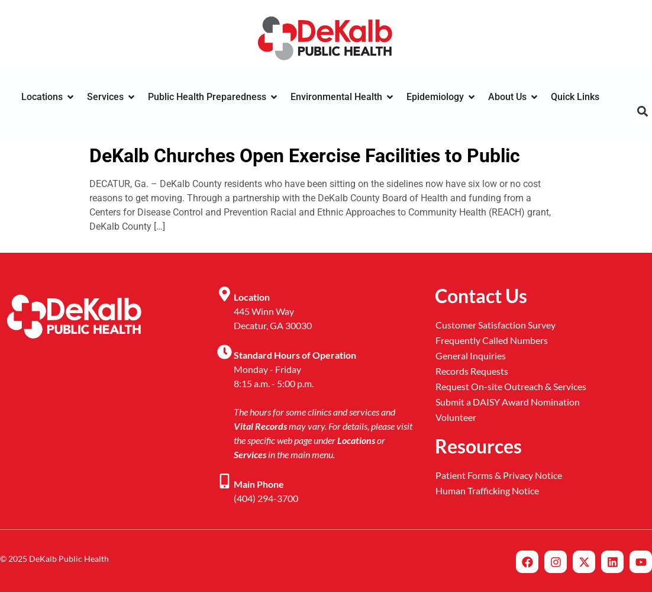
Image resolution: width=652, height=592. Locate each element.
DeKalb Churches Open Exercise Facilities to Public (304, 155)
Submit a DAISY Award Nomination (507, 401)
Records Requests (471, 371)
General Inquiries (470, 355)
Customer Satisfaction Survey (495, 324)
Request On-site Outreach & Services (510, 386)
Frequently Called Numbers (491, 340)
